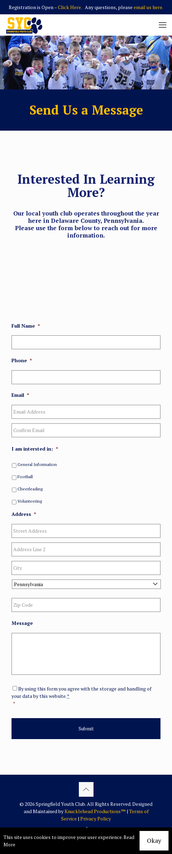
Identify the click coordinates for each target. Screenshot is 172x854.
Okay (154, 840)
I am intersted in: (35, 449)
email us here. (148, 7)
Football (25, 477)
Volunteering (29, 501)
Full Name (26, 326)
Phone (22, 360)
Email (20, 395)
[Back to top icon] (86, 789)
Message (22, 623)
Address (24, 514)
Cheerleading (30, 489)
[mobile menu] (163, 25)
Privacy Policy (95, 818)
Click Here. (70, 7)
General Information (37, 464)
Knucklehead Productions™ (95, 811)
